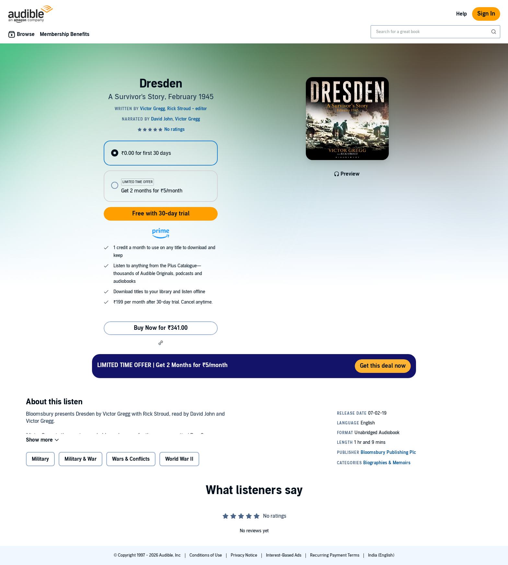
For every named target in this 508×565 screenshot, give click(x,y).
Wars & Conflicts (131, 463)
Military (40, 463)
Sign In (486, 13)
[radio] (161, 153)
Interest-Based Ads (284, 555)
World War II (179, 463)
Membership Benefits (64, 34)
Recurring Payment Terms (335, 555)
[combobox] (435, 31)
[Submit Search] (494, 31)
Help (461, 14)
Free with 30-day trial (161, 213)
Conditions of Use (206, 555)
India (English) (381, 555)
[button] (160, 342)
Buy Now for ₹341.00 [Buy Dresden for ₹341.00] (161, 328)
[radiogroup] (161, 171)
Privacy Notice (244, 555)
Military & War (80, 463)
